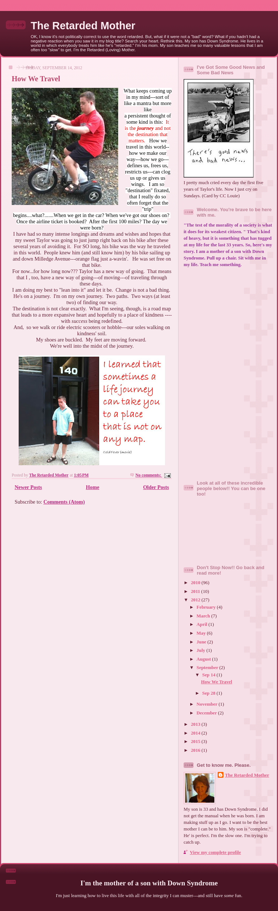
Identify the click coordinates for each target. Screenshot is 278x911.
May (201, 633)
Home (92, 487)
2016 (196, 750)
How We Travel (36, 79)
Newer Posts (28, 487)
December (207, 713)
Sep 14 (209, 674)
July (201, 650)
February (206, 607)
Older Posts (156, 487)
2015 (196, 741)
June (201, 642)
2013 (196, 724)
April (202, 624)
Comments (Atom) (64, 502)
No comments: (148, 475)
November (207, 704)
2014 (196, 733)
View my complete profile (215, 852)
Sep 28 (209, 693)
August (204, 659)
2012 (196, 599)
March (203, 616)
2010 (196, 582)
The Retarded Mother (83, 25)
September (207, 667)
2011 (196, 591)
